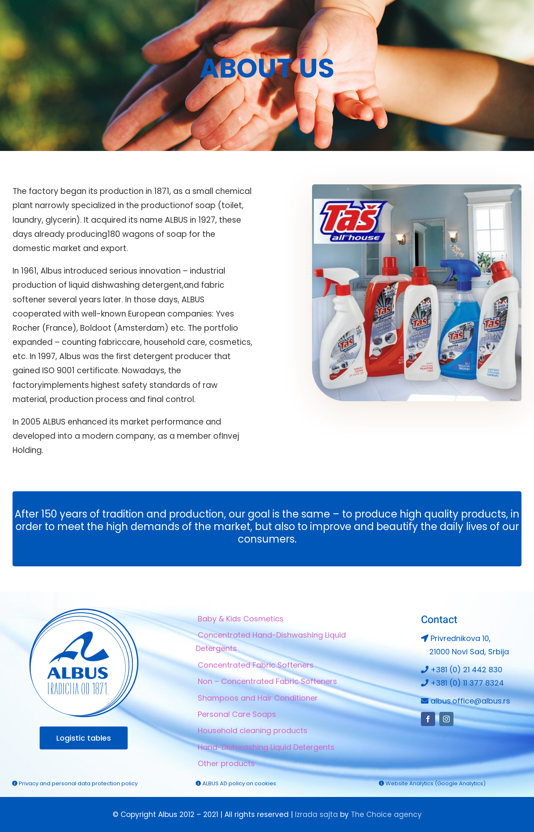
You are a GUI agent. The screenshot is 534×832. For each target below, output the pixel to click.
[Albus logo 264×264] (84, 612)
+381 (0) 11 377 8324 (467, 683)
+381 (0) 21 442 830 (466, 669)
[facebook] (495, 23)
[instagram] (510, 23)
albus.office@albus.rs (470, 701)
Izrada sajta (316, 814)
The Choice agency (386, 814)
